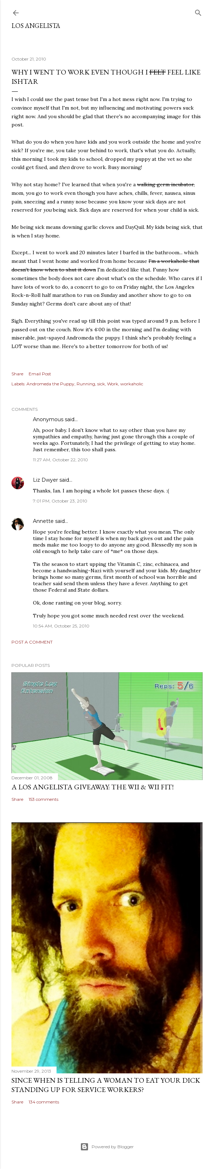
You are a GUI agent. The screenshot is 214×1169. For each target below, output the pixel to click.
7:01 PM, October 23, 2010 (60, 501)
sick (101, 383)
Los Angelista (35, 25)
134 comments (44, 1102)
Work (112, 383)
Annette (43, 521)
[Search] (198, 11)
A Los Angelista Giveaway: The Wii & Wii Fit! (92, 787)
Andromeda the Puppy (50, 383)
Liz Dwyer (45, 480)
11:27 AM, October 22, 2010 (60, 459)
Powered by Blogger (107, 1146)
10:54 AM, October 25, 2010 (61, 626)
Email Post (40, 373)
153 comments (43, 799)
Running (86, 383)
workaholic (131, 383)
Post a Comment (32, 642)
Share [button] (17, 373)
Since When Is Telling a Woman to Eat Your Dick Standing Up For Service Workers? (105, 1085)
